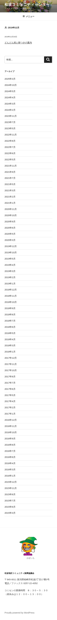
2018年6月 (10, 327)
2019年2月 (10, 277)
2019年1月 (10, 283)
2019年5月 (10, 258)
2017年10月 (11, 370)
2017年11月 (11, 364)
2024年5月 (10, 91)
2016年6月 (10, 457)
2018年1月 (10, 351)
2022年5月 (10, 159)
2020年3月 (10, 240)
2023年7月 (10, 122)
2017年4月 (10, 401)
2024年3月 (10, 103)
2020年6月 (10, 227)
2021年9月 (10, 172)
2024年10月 (11, 85)
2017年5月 (10, 395)
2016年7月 (10, 451)
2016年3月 (10, 469)
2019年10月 (11, 252)
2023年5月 (10, 128)
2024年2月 (10, 110)
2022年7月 (10, 147)
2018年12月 (11, 289)
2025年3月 (10, 79)
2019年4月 (10, 265)
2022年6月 (10, 153)
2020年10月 (11, 215)
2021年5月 (10, 184)
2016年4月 (10, 463)
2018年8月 (10, 314)
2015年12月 (11, 482)
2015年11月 (11, 488)
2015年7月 (10, 500)
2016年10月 (11, 432)
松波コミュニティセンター (27, 4)
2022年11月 (11, 134)
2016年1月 (10, 475)
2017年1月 (10, 413)
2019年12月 (11, 246)
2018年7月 (10, 320)
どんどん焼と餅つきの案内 (18, 42)
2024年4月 (10, 97)
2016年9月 (10, 438)
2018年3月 (10, 345)
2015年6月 (10, 506)
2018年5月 (10, 333)
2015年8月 (10, 494)
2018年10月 (11, 302)
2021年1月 (10, 203)
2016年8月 (10, 444)
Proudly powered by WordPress (20, 613)
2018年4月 (10, 339)
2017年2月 (10, 407)
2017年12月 (11, 358)
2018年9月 (10, 308)
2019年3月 (10, 271)
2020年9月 (10, 221)
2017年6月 (10, 389)
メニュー (28, 16)
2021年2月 (10, 196)
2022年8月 (10, 141)
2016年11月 (11, 426)
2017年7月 (10, 382)
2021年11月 (11, 165)
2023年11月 (11, 116)
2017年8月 (10, 376)
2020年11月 (11, 209)
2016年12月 (11, 420)
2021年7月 (10, 178)
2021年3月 (10, 190)
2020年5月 (10, 233)
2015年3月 (10, 513)
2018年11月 (11, 296)
